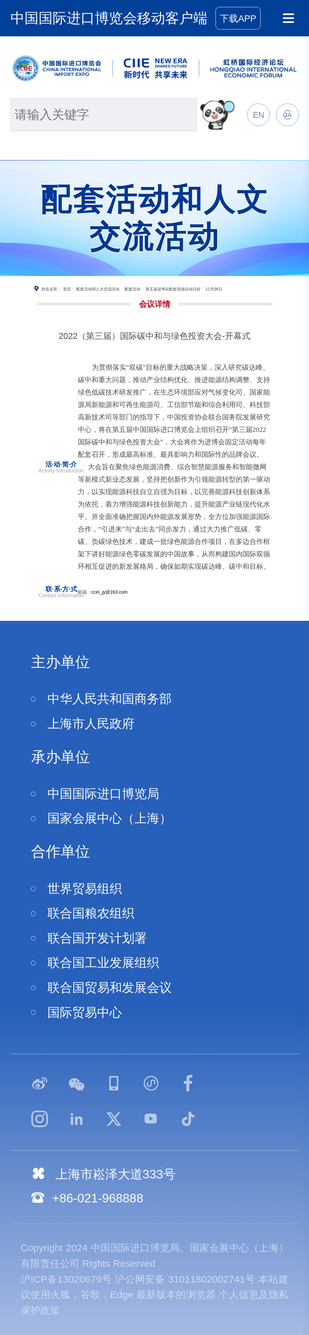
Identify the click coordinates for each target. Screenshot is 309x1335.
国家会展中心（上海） (109, 818)
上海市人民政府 (90, 724)
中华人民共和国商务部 (109, 699)
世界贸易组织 (84, 889)
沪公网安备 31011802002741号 (185, 1279)
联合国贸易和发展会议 (109, 987)
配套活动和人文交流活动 (97, 289)
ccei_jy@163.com (110, 592)
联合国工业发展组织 (103, 963)
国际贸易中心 (84, 1012)
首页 (67, 289)
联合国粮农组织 (90, 913)
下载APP (238, 18)
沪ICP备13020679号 (66, 1279)
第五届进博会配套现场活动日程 (173, 289)
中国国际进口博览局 (103, 794)
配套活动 (132, 289)
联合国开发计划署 (97, 938)
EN (258, 115)
